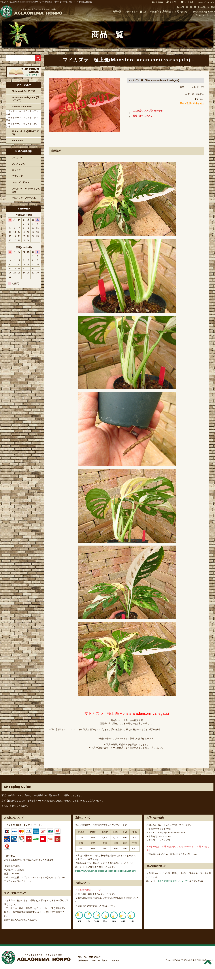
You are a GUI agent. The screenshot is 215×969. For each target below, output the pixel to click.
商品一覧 (117, 11)
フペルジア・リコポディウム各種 (26, 190)
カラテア (16, 170)
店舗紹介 (154, 11)
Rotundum (17, 140)
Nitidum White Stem (22, 106)
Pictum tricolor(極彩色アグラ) (25, 133)
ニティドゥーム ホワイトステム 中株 (23, 112)
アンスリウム (18, 163)
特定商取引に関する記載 (203, 12)
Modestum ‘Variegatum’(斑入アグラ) (25, 99)
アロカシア (17, 157)
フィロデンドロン (20, 182)
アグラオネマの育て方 (135, 11)
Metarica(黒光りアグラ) (23, 91)
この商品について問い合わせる (145, 111)
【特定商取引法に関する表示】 (47, 795)
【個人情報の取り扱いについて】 (173, 881)
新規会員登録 (157, 2)
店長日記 (166, 11)
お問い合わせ (181, 11)
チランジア (17, 176)
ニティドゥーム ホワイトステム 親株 (23, 125)
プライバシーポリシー (204, 15)
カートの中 (188, 2)
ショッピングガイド (206, 2)
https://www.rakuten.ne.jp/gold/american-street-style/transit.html (105, 871)
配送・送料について (139, 116)
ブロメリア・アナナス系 (24, 198)
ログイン (173, 2)
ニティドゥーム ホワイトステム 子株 (23, 119)
